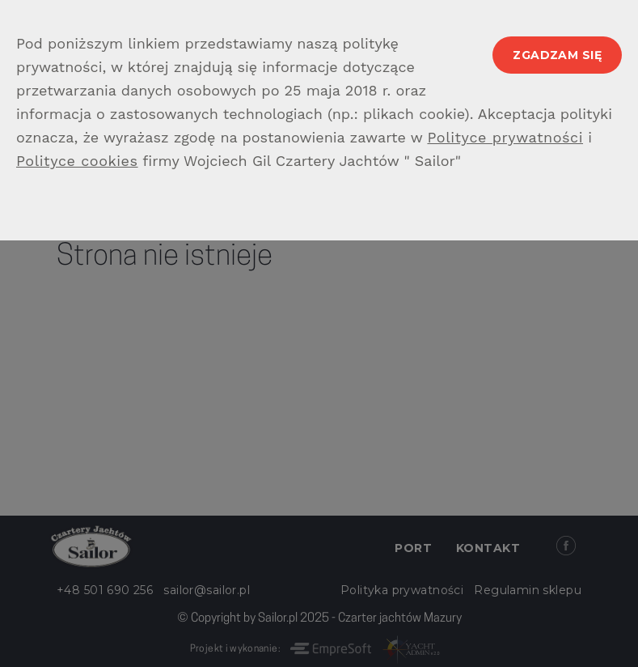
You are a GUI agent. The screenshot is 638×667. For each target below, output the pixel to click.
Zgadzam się (557, 55)
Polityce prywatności (505, 137)
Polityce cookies (77, 160)
